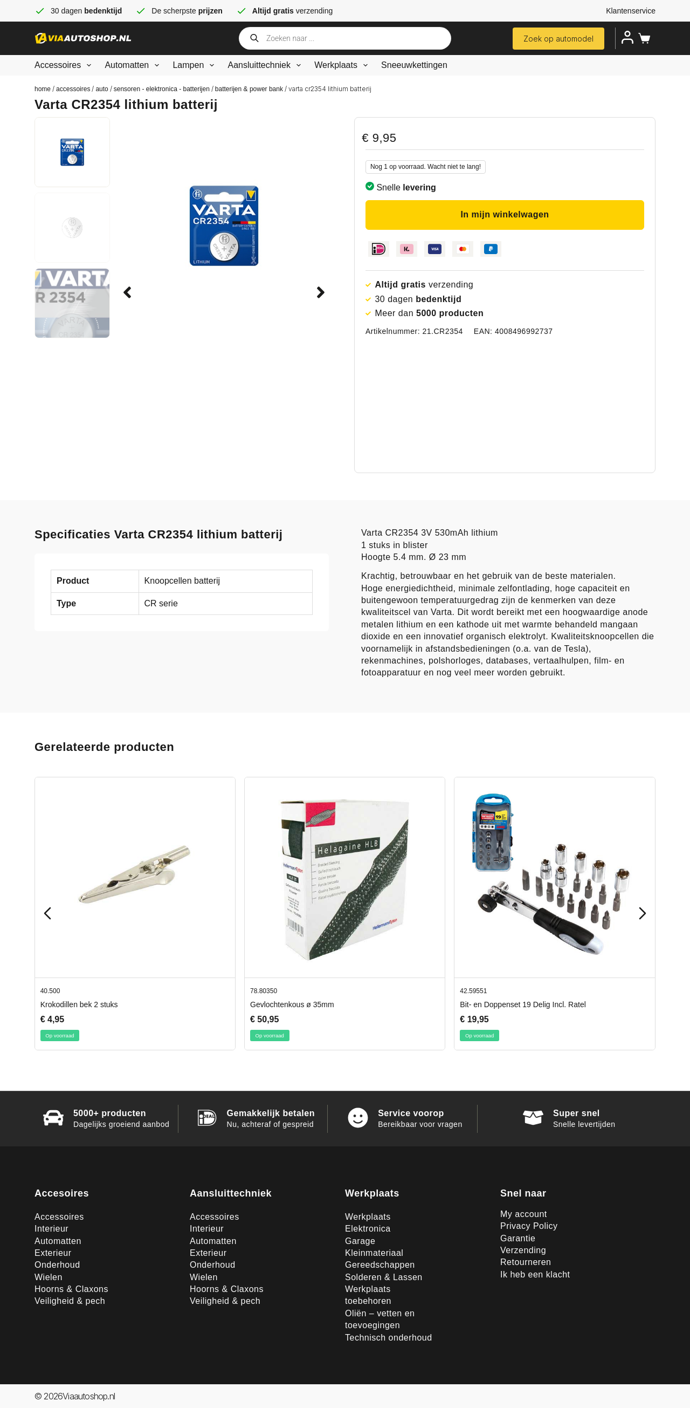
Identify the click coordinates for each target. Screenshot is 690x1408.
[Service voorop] (358, 1118)
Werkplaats (343, 65)
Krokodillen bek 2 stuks (79, 1004)
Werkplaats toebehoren (368, 1295)
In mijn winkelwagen (504, 214)
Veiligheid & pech (69, 1301)
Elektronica (368, 1228)
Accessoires (64, 65)
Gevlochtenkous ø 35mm (292, 1004)
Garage (360, 1241)
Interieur (51, 1228)
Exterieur (53, 1252)
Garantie (517, 1238)
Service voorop (411, 1113)
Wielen (48, 1277)
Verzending (523, 1250)
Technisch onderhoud (388, 1337)
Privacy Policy (529, 1226)
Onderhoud (57, 1264)
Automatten (134, 65)
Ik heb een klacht (535, 1274)
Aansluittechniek (266, 65)
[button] (127, 292)
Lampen (195, 65)
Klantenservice (631, 10)
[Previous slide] (47, 913)
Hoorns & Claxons (71, 1289)
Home (42, 89)
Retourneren (525, 1262)
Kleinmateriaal (374, 1252)
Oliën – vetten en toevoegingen (380, 1319)
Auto (101, 89)
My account (523, 1214)
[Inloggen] (627, 37)
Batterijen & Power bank (249, 89)
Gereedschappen (380, 1264)
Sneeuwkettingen (414, 65)
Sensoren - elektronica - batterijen (162, 89)
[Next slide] (643, 913)
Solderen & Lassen (384, 1277)
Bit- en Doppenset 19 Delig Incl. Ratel (522, 1004)
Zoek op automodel (558, 38)
